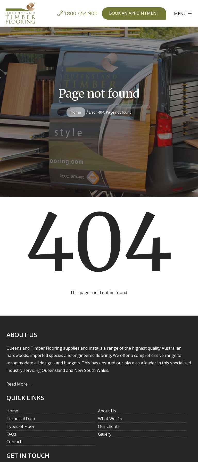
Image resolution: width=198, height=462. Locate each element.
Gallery (104, 434)
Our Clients (109, 426)
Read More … (18, 384)
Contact (13, 441)
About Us (107, 411)
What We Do (110, 418)
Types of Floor (20, 426)
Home (76, 112)
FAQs (11, 434)
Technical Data (20, 418)
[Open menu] (183, 13)
